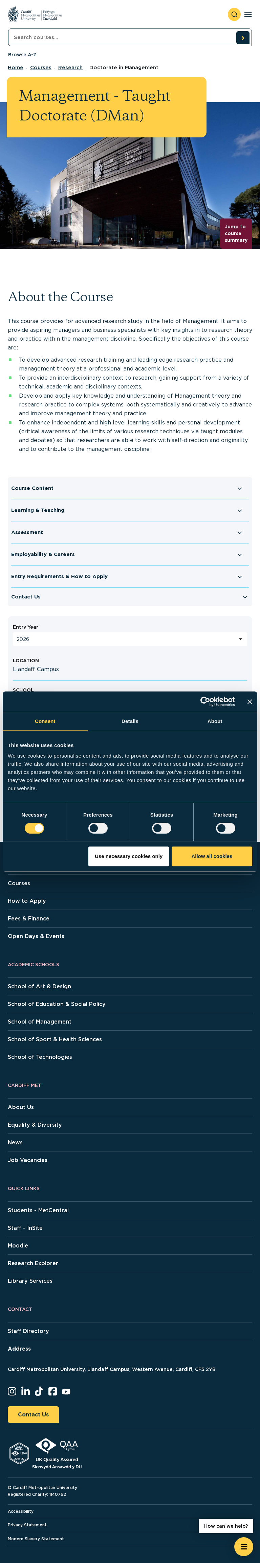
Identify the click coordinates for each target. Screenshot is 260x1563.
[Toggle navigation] (248, 14)
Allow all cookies (211, 856)
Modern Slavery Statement (36, 1538)
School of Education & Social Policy (57, 1004)
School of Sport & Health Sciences (55, 1039)
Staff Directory (28, 1331)
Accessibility (21, 1511)
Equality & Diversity (35, 1125)
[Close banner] (249, 701)
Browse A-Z (22, 54)
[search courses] (242, 37)
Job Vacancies (27, 1160)
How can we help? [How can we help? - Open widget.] (226, 1526)
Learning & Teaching (37, 510)
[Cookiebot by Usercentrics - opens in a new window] (205, 702)
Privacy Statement (27, 1524)
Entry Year (25, 627)
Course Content (32, 488)
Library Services (30, 1281)
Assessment (27, 532)
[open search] (234, 14)
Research (70, 67)
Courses (40, 67)
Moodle (18, 1245)
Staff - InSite (25, 1228)
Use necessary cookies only (128, 856)
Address (19, 1349)
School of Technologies (40, 1057)
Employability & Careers (43, 554)
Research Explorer (33, 1263)
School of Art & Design (39, 986)
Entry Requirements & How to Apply (59, 576)
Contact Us (26, 597)
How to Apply (27, 901)
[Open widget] (243, 1546)
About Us (21, 1107)
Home (15, 67)
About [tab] (215, 721)
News (15, 1142)
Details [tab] (130, 721)
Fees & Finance (28, 918)
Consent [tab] (45, 721)
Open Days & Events (36, 936)
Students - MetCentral (38, 1210)
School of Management (39, 1021)
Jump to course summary (236, 233)
